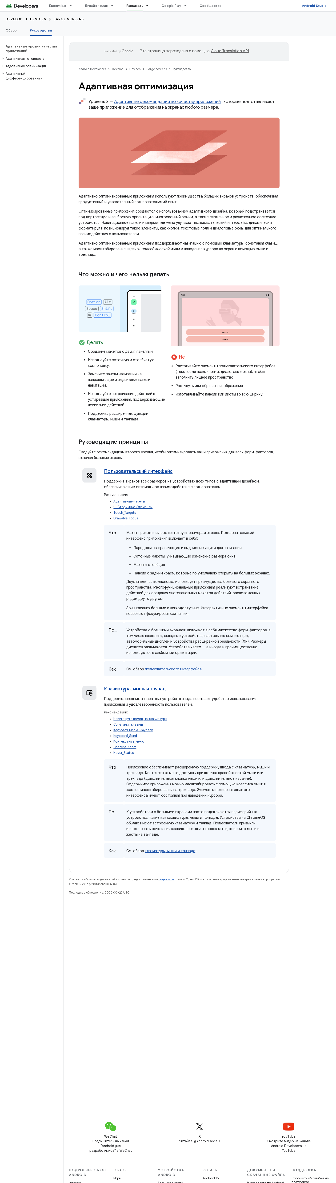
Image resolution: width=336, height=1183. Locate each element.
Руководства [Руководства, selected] (41, 30)
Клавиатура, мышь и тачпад (135, 689)
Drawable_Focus (125, 518)
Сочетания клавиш (128, 725)
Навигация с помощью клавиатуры (140, 719)
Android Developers (92, 69)
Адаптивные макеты (129, 501)
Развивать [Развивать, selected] (134, 6)
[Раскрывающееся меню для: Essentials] (72, 5)
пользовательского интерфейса (173, 669)
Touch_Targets (124, 513)
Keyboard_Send (125, 736)
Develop (14, 19)
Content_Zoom (124, 747)
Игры (117, 1178)
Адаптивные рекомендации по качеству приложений (167, 101)
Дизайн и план (96, 6)
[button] (30, 58)
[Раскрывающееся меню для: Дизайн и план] (114, 5)
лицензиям (166, 879)
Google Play (171, 6)
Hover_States (123, 753)
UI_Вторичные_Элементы (132, 507)
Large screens (69, 19)
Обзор (11, 30)
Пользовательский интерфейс (138, 471)
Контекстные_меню (128, 742)
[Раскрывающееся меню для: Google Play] (187, 5)
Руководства (182, 69)
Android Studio (314, 6)
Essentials (57, 6)
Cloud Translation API (230, 51)
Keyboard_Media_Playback (133, 730)
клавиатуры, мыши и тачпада (170, 851)
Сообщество (211, 6)
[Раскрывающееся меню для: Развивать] (149, 5)
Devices (38, 19)
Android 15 (211, 1178)
